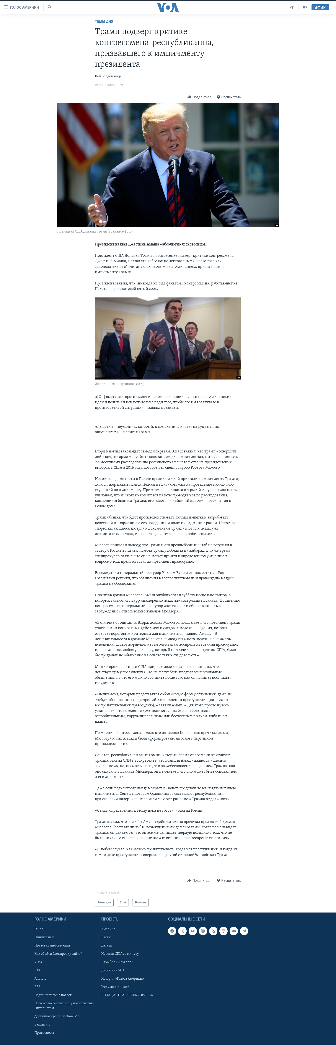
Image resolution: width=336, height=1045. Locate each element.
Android (40, 978)
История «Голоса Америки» (122, 978)
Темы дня (104, 22)
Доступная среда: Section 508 (56, 1016)
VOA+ (38, 962)
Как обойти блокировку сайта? (58, 954)
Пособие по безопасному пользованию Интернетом (64, 1006)
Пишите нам (44, 937)
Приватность (44, 1033)
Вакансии (42, 1024)
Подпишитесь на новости (53, 995)
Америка (108, 929)
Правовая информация (52, 945)
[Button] (199, 97)
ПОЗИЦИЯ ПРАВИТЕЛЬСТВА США (127, 995)
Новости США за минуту (120, 954)
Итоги (106, 937)
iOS (37, 970)
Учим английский (115, 987)
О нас (38, 929)
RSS (37, 987)
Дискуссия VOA (112, 970)
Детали (106, 945)
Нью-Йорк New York (116, 962)
